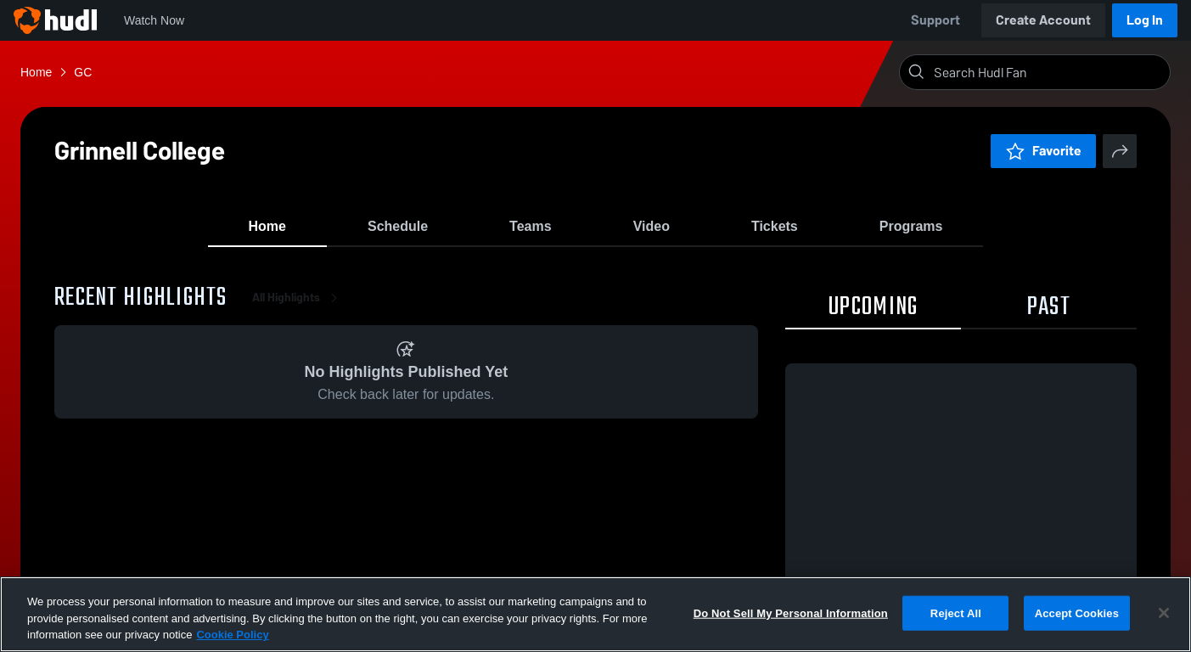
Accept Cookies (1077, 612)
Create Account (1043, 19)
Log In (1144, 19)
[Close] (1164, 613)
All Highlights (298, 305)
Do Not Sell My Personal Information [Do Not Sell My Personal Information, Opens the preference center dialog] (791, 612)
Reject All (955, 612)
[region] (595, 614)
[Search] (1048, 72)
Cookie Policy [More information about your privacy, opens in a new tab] (232, 634)
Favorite (1043, 150)
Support (935, 19)
